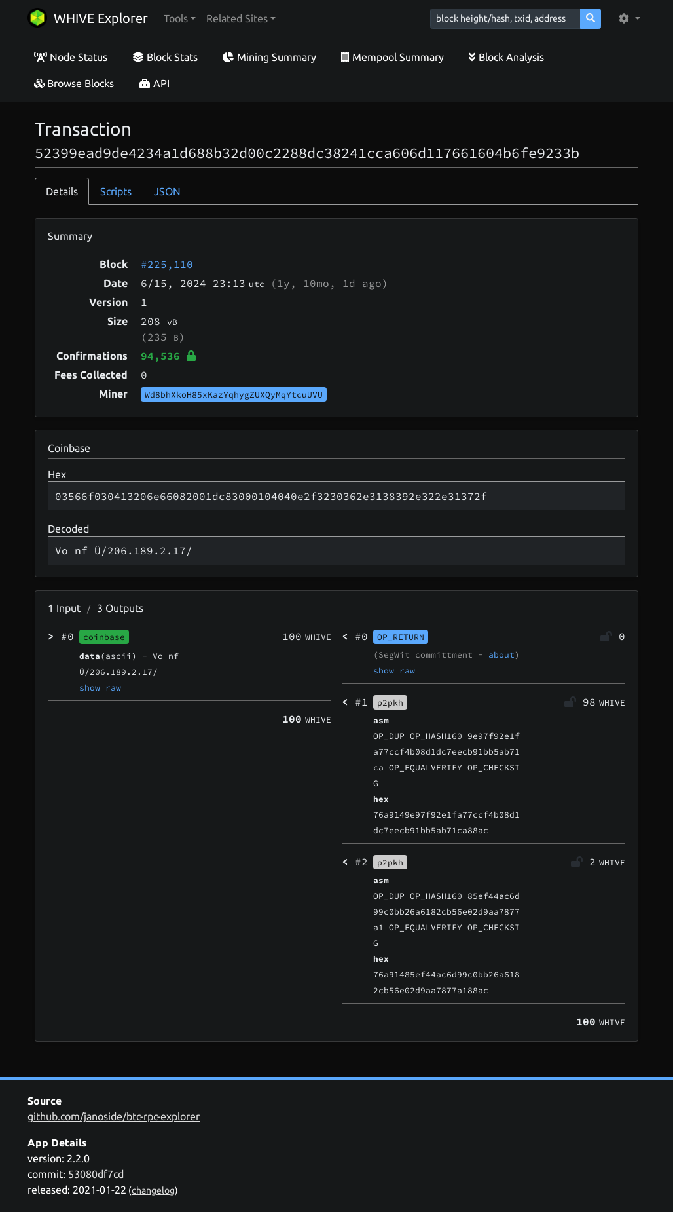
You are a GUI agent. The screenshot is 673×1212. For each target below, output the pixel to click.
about (501, 654)
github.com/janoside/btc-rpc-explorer (113, 1116)
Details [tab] (62, 191)
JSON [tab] (167, 191)
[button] (179, 18)
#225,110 (167, 264)
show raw (100, 687)
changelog (153, 1190)
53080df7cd (96, 1174)
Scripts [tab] (116, 191)
